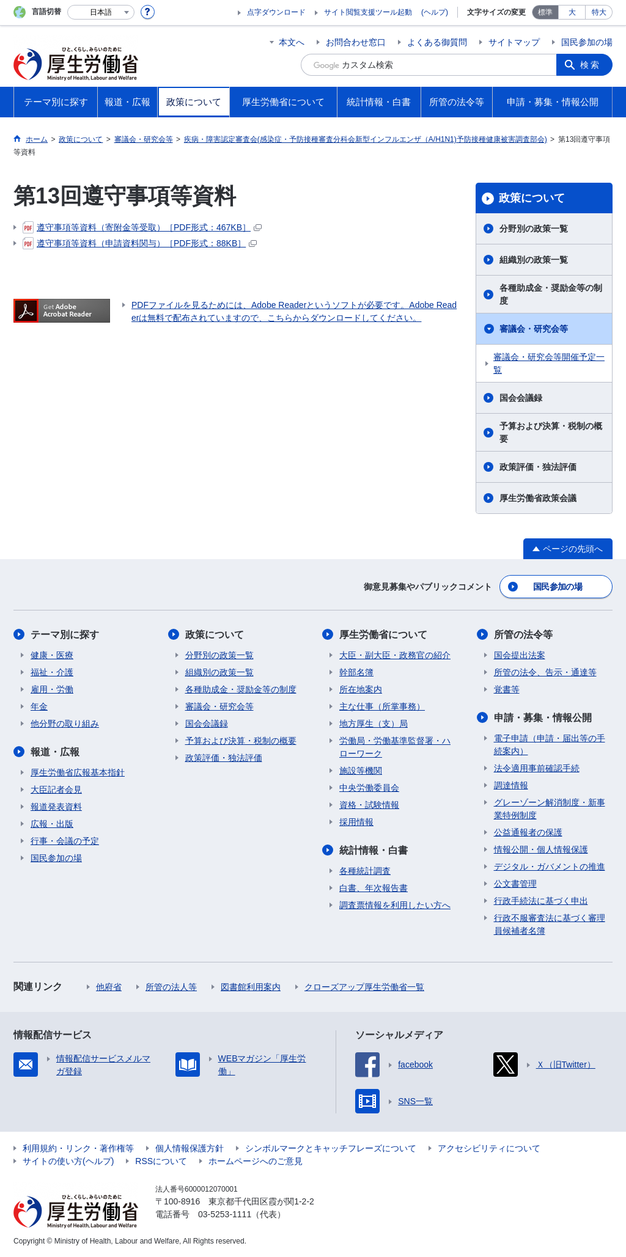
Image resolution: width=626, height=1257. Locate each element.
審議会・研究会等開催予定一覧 (549, 363)
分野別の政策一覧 (533, 228)
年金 (39, 706)
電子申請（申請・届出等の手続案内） (549, 744)
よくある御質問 (437, 42)
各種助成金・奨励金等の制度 (550, 294)
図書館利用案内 (251, 987)
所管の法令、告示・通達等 (545, 672)
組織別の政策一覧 (533, 260)
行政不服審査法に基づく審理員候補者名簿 (549, 924)
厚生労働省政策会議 (537, 498)
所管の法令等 (523, 634)
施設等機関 (360, 770)
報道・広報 (55, 752)
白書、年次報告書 (373, 888)
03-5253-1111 (224, 1214)
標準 (545, 12)
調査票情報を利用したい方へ (395, 905)
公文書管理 (515, 884)
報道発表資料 (56, 807)
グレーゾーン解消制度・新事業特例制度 (549, 808)
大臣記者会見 (56, 789)
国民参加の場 (587, 42)
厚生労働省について (383, 634)
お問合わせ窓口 (356, 42)
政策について (532, 198)
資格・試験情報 (369, 805)
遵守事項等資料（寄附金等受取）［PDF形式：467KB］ (142, 227)
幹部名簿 (356, 672)
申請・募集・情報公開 (543, 718)
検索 (590, 65)
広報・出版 (52, 824)
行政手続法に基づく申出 (541, 901)
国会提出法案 (519, 655)
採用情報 (356, 822)
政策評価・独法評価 (537, 467)
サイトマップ (514, 42)
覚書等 (507, 689)
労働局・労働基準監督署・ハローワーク (395, 747)
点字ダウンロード (276, 12)
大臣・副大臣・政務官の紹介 (395, 655)
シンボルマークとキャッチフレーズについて (330, 1148)
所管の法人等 (171, 987)
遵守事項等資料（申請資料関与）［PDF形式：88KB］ (140, 243)
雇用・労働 (52, 689)
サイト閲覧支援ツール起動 (368, 12)
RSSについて (161, 1161)
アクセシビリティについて (489, 1148)
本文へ (291, 42)
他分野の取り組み (65, 723)
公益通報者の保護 (528, 832)
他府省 (109, 987)
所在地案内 (360, 689)
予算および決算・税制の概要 (550, 432)
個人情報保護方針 (189, 1148)
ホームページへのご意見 (255, 1161)
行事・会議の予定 (65, 841)
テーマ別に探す (65, 634)
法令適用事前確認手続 (537, 768)
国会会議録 (520, 398)
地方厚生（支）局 (373, 723)
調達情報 (511, 785)
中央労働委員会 (369, 788)
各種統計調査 (365, 871)
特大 (599, 12)
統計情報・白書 (373, 850)
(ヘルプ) (434, 12)
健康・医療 (52, 655)
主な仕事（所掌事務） (382, 706)
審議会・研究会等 (533, 329)
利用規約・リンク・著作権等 (78, 1148)
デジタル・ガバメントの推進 (549, 866)
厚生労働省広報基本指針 (78, 772)
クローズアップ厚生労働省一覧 (364, 987)
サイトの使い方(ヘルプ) (68, 1161)
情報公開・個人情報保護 (541, 849)
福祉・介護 (52, 672)
